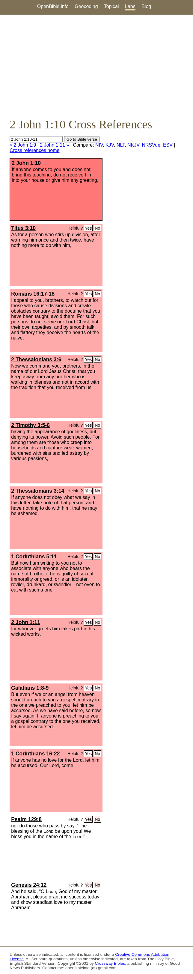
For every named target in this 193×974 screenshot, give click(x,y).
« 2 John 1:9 (23, 145)
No (97, 228)
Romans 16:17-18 (33, 294)
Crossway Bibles (110, 963)
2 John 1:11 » (54, 145)
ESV (168, 145)
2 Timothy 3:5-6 (30, 425)
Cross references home (34, 150)
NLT (121, 145)
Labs (130, 6)
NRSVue (151, 145)
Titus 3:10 (23, 228)
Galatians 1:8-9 (30, 688)
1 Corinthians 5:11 (34, 557)
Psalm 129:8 (26, 819)
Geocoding (86, 6)
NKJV (133, 145)
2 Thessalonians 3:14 (37, 491)
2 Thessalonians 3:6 (36, 359)
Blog (146, 6)
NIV (99, 145)
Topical (111, 6)
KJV (109, 145)
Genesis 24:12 (28, 885)
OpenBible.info (53, 6)
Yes (88, 228)
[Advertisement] (96, 66)
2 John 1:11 (25, 622)
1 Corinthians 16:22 (35, 754)
